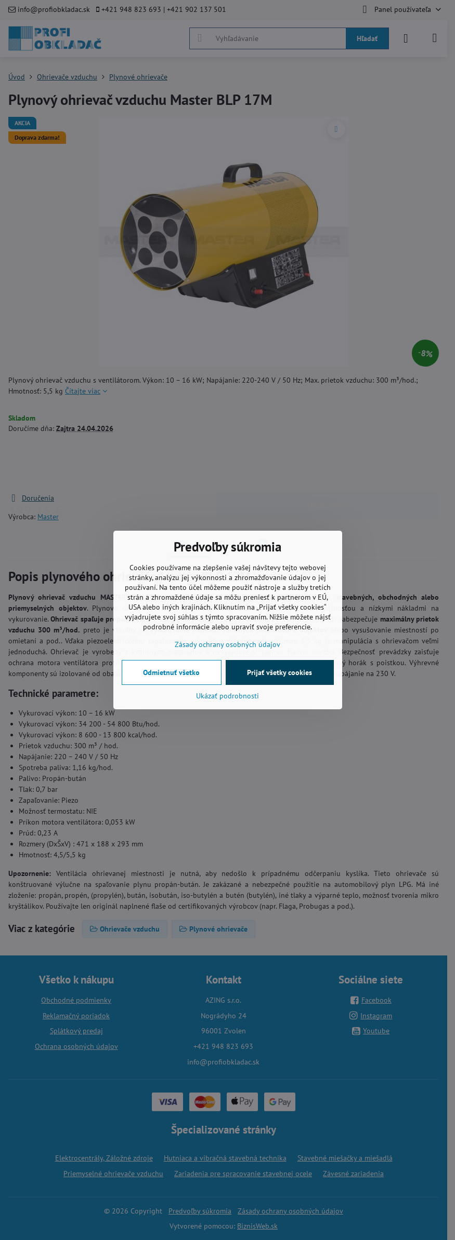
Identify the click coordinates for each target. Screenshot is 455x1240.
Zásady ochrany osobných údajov (227, 644)
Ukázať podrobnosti (227, 695)
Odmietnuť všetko (171, 672)
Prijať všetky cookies (279, 672)
